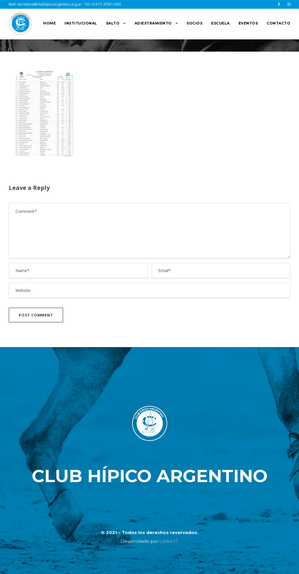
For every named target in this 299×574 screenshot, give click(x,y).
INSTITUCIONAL (81, 23)
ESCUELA (220, 23)
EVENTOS (248, 23)
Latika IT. (169, 541)
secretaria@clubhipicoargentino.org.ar (49, 4)
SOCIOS (194, 23)
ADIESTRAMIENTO (153, 23)
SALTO (113, 23)
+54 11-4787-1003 (106, 4)
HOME (49, 23)
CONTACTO (278, 23)
